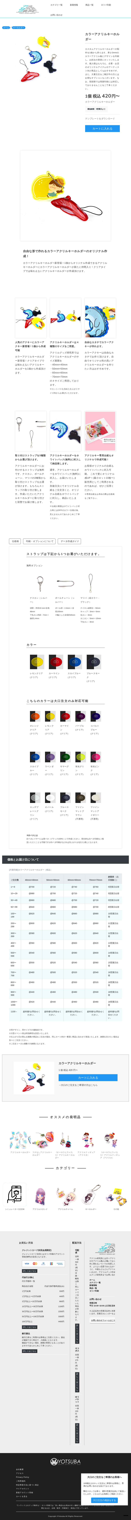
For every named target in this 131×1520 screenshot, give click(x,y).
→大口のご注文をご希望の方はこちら (78, 1085)
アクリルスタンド (40, 1209)
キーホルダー (18, 28)
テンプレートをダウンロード (100, 118)
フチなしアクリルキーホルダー (42, 1153)
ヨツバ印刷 (106, 5)
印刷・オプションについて (40, 541)
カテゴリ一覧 (56, 5)
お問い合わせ (56, 15)
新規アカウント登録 (24, 1493)
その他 (116, 1209)
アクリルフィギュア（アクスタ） (86, 1153)
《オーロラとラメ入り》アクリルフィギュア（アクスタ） (110, 1155)
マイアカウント (22, 1489)
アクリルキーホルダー (20, 1152)
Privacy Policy (22, 1477)
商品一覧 (89, 5)
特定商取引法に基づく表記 (27, 1485)
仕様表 (15, 541)
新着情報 (74, 5)
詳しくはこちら (29, 1271)
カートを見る (21, 1496)
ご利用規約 (21, 1481)
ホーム (6, 28)
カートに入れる (102, 128)
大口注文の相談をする (104, 1500)
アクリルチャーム (65, 1209)
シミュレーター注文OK (15, 1209)
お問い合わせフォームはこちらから (106, 1320)
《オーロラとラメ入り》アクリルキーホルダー (65, 1155)
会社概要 (20, 1469)
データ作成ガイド (70, 541)
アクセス (20, 1473)
